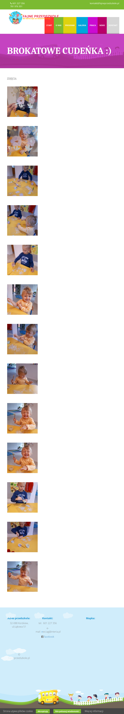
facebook (49, 636)
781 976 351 (16, 6)
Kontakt (113, 25)
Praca (93, 25)
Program (70, 25)
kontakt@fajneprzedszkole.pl (104, 3)
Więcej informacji (94, 711)
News (102, 25)
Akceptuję (43, 711)
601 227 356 (19, 3)
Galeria (82, 25)
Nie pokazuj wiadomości (67, 711)
